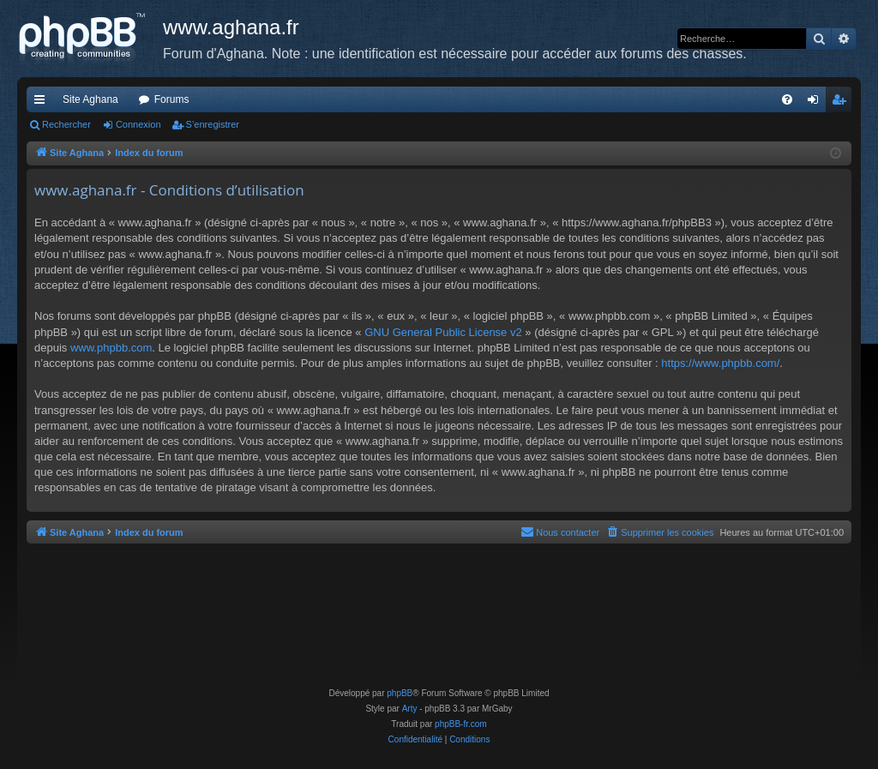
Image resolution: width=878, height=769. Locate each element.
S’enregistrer (212, 124)
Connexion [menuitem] (817, 102)
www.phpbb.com (111, 347)
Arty (410, 708)
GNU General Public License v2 (443, 332)
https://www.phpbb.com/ (720, 363)
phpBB (399, 693)
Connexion (138, 124)
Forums (171, 99)
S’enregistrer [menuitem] (842, 102)
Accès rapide (42, 102)
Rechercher (66, 124)
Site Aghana (90, 99)
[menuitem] (787, 99)
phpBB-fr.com (461, 724)
